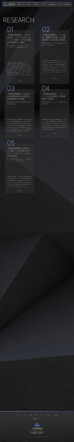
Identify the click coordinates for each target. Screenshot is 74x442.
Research (59, 4)
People (36, 4)
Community (67, 4)
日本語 (18, 4)
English (22, 4)
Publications (52, 4)
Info (44, 4)
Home (28, 4)
